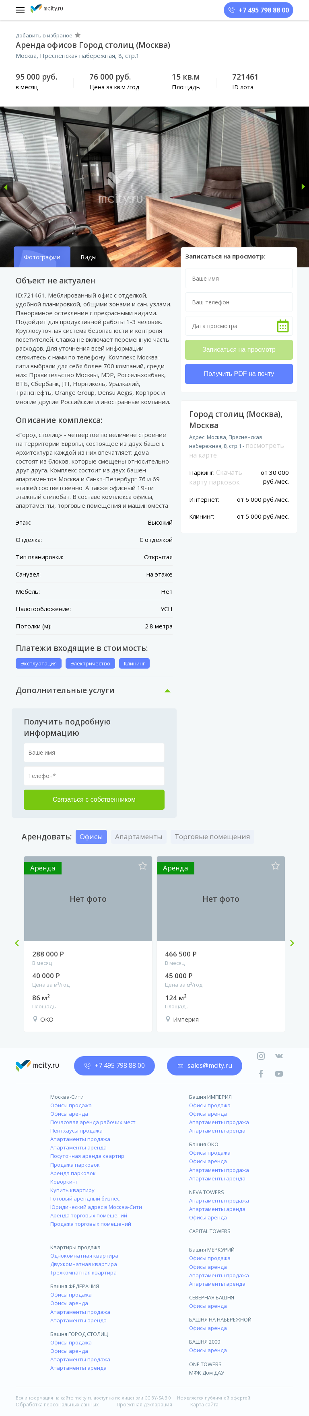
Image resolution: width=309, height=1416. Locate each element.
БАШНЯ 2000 (204, 1341)
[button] (6, 187)
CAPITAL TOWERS (210, 1231)
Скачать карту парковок (215, 477)
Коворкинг (64, 1181)
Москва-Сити (67, 1096)
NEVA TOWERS (206, 1192)
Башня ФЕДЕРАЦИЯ (74, 1286)
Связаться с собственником (94, 799)
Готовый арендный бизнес (84, 1198)
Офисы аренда (69, 1113)
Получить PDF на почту (239, 373)
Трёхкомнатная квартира (83, 1272)
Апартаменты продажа (80, 1139)
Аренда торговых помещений (88, 1215)
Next (288, 944)
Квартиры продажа (75, 1247)
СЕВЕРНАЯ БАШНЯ (211, 1297)
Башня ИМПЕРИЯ (210, 1096)
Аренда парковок (73, 1173)
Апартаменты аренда (78, 1147)
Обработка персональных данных (57, 1404)
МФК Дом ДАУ (206, 1372)
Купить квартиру (72, 1190)
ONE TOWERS (205, 1364)
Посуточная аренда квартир (87, 1155)
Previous (20, 944)
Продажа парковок (75, 1164)
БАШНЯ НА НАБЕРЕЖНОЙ (220, 1319)
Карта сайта (204, 1404)
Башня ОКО (203, 1144)
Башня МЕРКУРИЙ (212, 1249)
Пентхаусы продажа (76, 1130)
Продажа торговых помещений (90, 1223)
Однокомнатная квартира (84, 1255)
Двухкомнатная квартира (83, 1264)
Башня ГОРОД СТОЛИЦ (79, 1334)
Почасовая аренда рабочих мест (93, 1122)
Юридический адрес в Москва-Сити (96, 1207)
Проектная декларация (144, 1404)
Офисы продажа (71, 1105)
